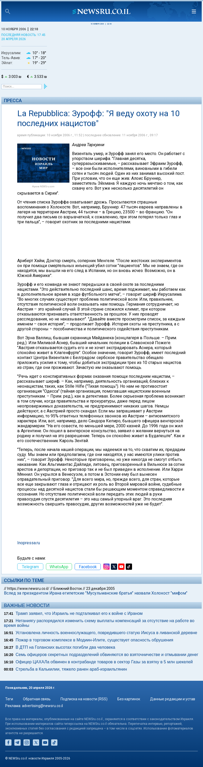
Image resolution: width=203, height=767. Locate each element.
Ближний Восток (67, 588)
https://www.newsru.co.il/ (28, 588)
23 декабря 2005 (100, 588)
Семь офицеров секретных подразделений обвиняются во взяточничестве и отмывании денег (107, 654)
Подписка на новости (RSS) (84, 699)
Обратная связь (37, 699)
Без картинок (128, 699)
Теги (9, 699)
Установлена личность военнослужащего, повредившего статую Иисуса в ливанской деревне (106, 632)
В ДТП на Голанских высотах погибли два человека (65, 647)
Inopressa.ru (28, 542)
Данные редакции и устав (172, 699)
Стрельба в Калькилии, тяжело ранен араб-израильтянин (71, 669)
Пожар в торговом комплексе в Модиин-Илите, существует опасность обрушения (94, 640)
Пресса (13, 100)
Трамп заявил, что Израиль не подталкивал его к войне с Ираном (79, 613)
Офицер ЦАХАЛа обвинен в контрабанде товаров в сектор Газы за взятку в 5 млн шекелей (104, 662)
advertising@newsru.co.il (42, 706)
